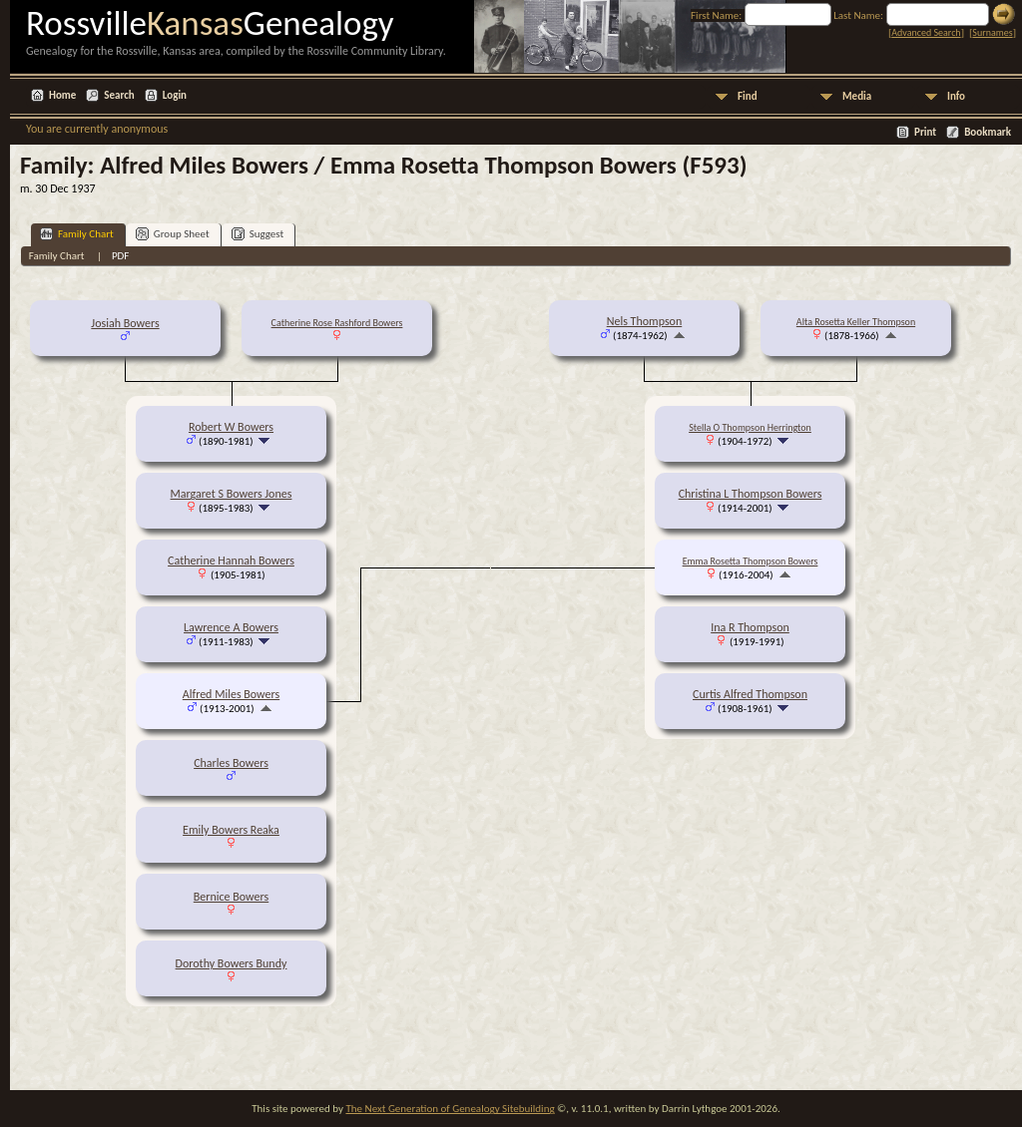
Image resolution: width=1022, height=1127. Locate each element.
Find (748, 96)
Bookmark (987, 132)
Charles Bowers (231, 763)
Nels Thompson (645, 321)
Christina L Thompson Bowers (750, 494)
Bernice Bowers (231, 897)
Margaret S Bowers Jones (231, 494)
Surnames (992, 32)
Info (956, 96)
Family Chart (77, 233)
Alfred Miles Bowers (231, 694)
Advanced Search (925, 32)
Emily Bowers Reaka (231, 830)
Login (175, 95)
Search (119, 95)
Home (62, 95)
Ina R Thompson (750, 627)
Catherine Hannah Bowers (231, 560)
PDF (121, 255)
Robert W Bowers (231, 427)
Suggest (258, 233)
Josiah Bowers (125, 323)
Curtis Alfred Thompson (750, 694)
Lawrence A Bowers (231, 627)
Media (856, 96)
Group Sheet (173, 233)
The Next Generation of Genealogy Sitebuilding (449, 1108)
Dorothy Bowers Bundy (231, 963)
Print (925, 132)
